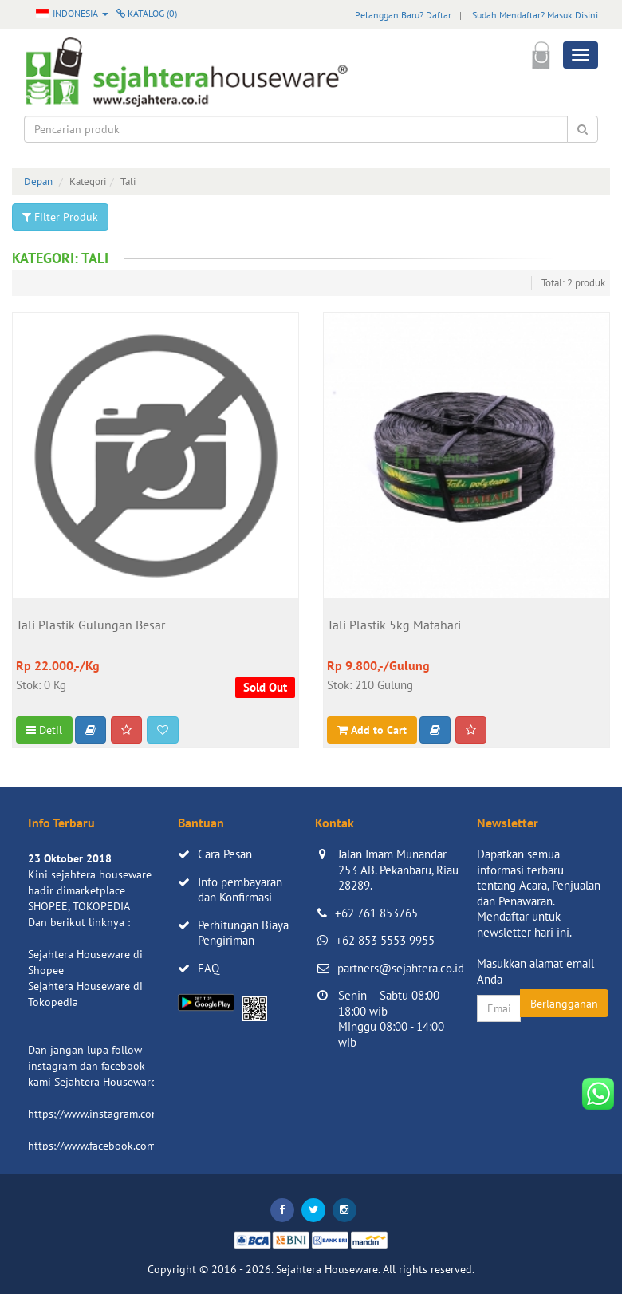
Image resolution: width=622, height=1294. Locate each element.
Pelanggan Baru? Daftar (403, 15)
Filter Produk (60, 217)
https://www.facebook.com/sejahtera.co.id (129, 1145)
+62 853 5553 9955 (385, 940)
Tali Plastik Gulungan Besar (90, 625)
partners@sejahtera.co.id (400, 968)
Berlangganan (564, 1003)
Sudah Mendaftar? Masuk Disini (535, 15)
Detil (44, 730)
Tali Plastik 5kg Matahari (394, 625)
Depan (38, 181)
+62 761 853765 (376, 913)
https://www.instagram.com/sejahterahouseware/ (147, 1114)
